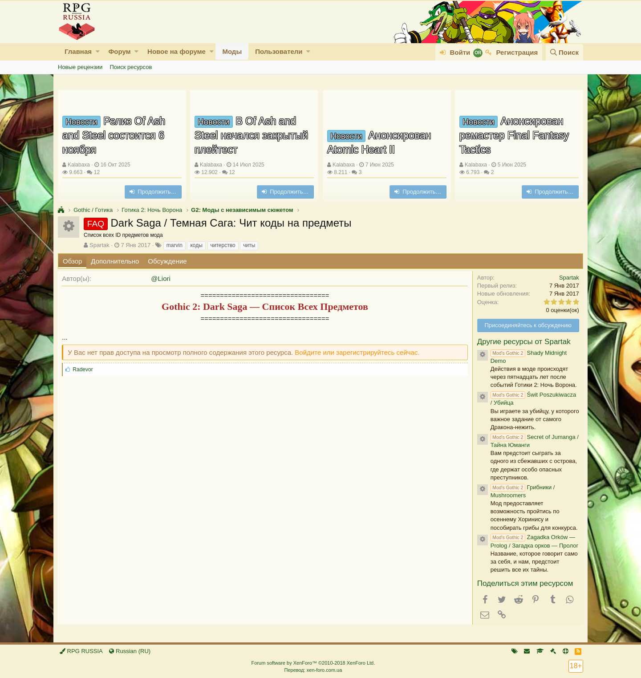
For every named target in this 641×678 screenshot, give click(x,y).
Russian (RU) (129, 651)
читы (249, 245)
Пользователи (278, 51)
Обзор (72, 261)
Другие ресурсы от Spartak (523, 341)
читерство (223, 245)
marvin (174, 245)
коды (196, 245)
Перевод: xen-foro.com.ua (313, 670)
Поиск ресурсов (131, 67)
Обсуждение (167, 261)
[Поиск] (564, 52)
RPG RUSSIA (81, 651)
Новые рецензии (80, 67)
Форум (119, 51)
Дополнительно (115, 261)
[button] (97, 51)
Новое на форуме (176, 51)
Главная (78, 51)
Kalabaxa (79, 165)
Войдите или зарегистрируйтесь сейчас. (357, 352)
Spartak (99, 245)
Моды (232, 51)
